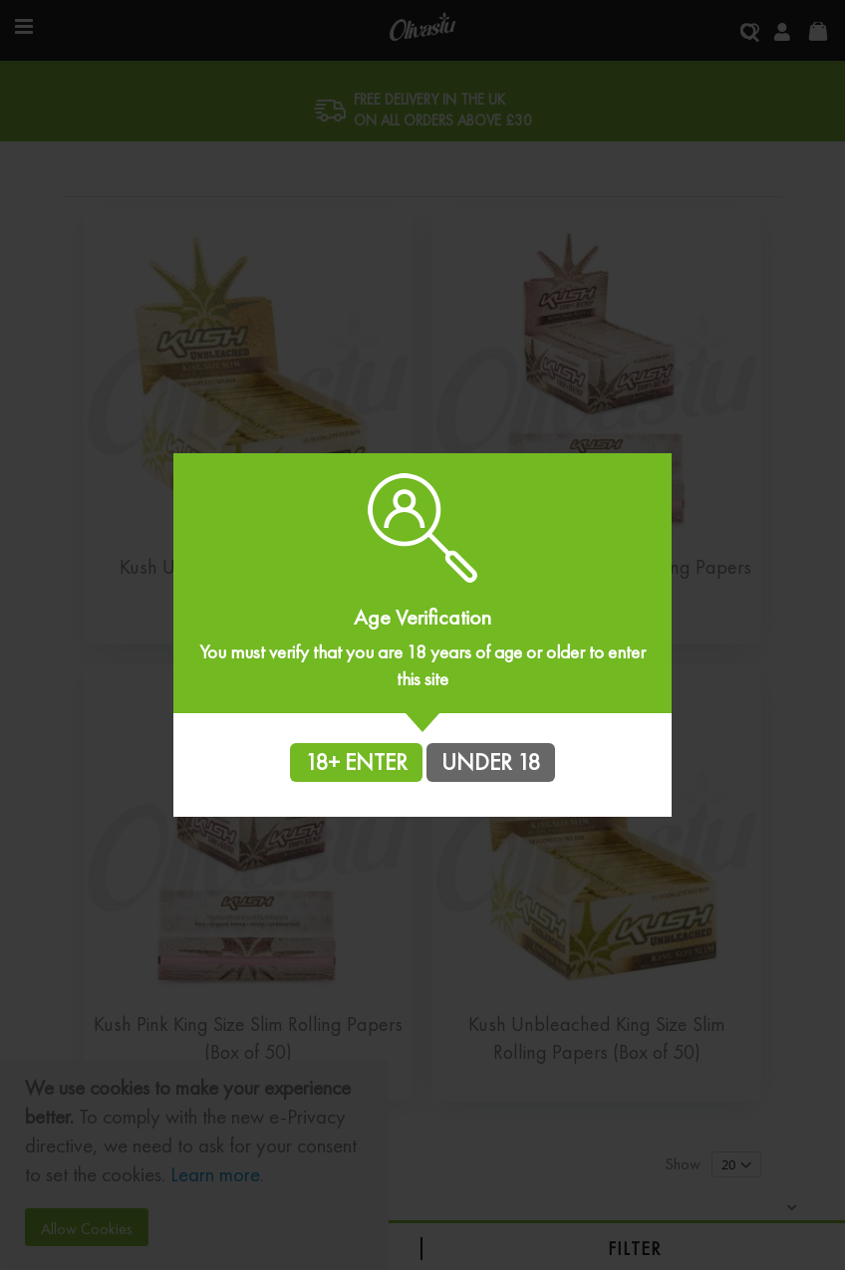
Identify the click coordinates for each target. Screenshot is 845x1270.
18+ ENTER (356, 762)
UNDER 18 (490, 762)
